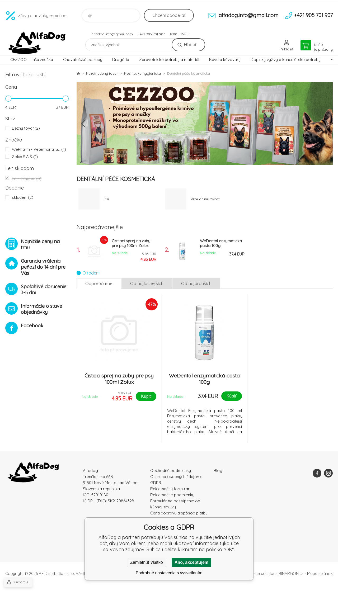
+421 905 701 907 (151, 34)
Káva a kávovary (225, 59)
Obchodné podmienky (170, 470)
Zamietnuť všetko (146, 562)
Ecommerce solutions (258, 573)
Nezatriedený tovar (102, 73)
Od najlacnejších (146, 283)
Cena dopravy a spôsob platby (179, 513)
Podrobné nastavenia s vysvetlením (169, 573)
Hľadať (190, 44)
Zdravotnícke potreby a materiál (169, 59)
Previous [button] (83, 123)
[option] (205, 123)
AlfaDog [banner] (37, 43)
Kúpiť (146, 396)
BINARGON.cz (291, 573)
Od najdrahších (196, 283)
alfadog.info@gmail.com (112, 34)
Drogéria (120, 59)
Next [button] (326, 123)
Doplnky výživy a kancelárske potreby (286, 59)
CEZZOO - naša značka (31, 59)
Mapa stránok (320, 573)
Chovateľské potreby (82, 59)
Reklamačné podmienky (172, 494)
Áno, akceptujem (191, 562)
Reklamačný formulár (170, 488)
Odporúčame (98, 283)
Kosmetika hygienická (142, 73)
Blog (218, 470)
